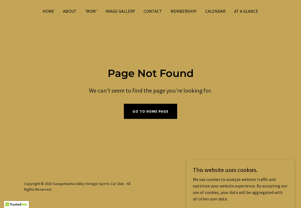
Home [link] (48, 11)
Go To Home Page (150, 111)
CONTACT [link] (153, 11)
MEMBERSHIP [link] (184, 11)
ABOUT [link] (70, 11)
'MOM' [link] (91, 11)
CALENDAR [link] (215, 11)
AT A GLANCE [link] (246, 11)
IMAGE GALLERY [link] (120, 11)
